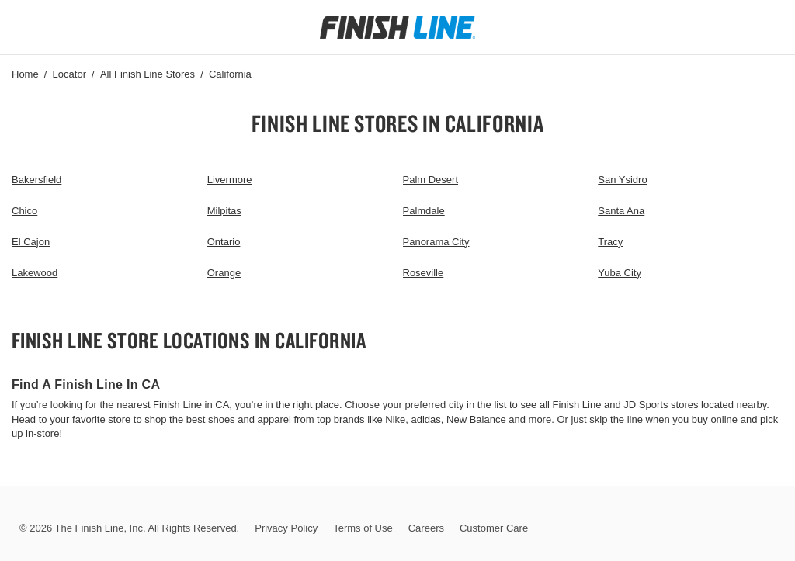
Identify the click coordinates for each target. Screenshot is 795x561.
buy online (715, 419)
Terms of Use (363, 528)
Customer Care (494, 528)
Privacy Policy (286, 528)
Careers (426, 528)
